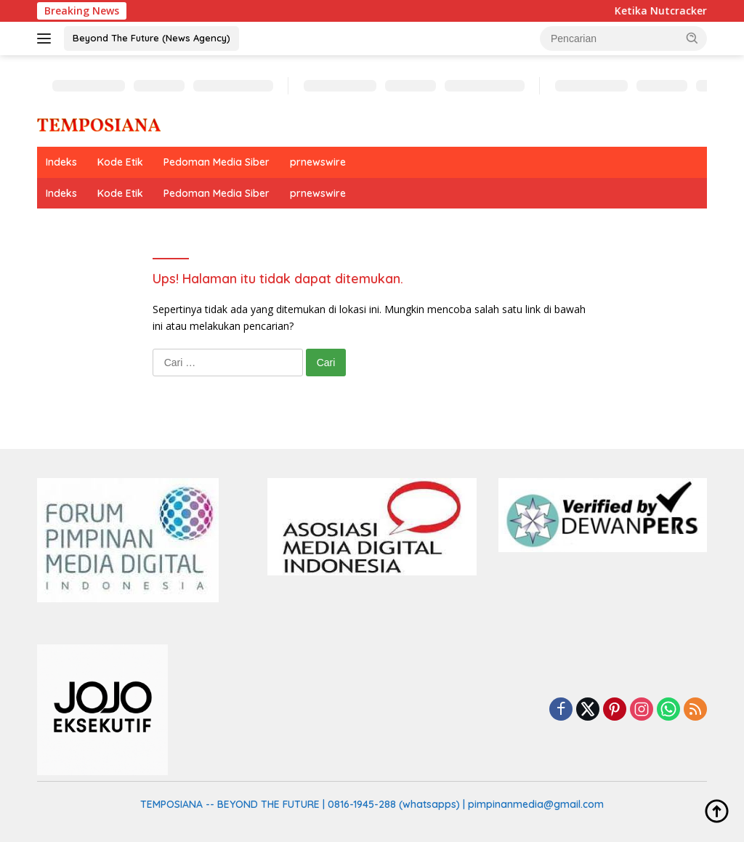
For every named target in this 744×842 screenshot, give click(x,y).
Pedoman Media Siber (216, 162)
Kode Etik (120, 162)
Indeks (61, 162)
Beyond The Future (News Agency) (151, 38)
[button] (692, 37)
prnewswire (318, 162)
